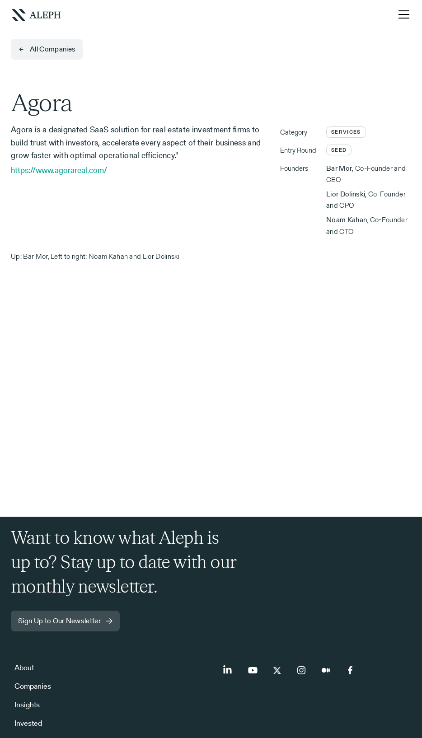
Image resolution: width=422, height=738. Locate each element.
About (24, 667)
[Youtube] (253, 670)
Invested (28, 723)
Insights (27, 704)
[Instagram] (301, 670)
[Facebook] (350, 670)
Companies (32, 686)
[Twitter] (277, 670)
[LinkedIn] (228, 670)
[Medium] (326, 670)
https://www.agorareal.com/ (59, 170)
